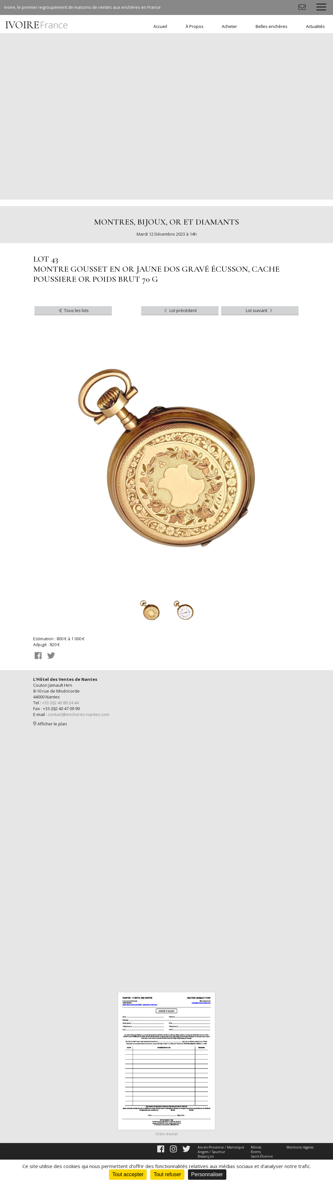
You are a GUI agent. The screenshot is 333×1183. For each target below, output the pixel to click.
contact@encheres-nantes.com (78, 714)
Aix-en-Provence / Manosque (221, 1147)
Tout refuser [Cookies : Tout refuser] (167, 1174)
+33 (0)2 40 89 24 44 (60, 703)
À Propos (195, 26)
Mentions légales (299, 1147)
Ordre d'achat (166, 1134)
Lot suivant (259, 310)
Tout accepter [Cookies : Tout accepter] (127, 1174)
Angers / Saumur (211, 1152)
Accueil (160, 26)
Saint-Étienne (262, 1156)
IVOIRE (36, 25)
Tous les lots (73, 310)
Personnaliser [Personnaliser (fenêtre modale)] (207, 1174)
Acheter (229, 26)
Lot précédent (179, 310)
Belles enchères (271, 26)
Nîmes (256, 1147)
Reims (256, 1152)
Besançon (206, 1156)
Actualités (315, 26)
